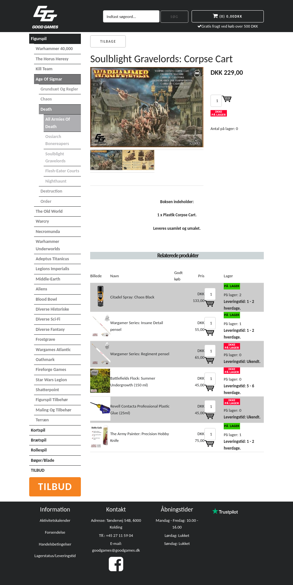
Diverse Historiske (52, 309)
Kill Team (44, 69)
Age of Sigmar (49, 79)
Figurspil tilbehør (52, 399)
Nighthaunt (55, 181)
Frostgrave (45, 339)
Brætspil (38, 440)
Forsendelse (55, 532)
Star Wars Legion (51, 380)
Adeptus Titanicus (52, 259)
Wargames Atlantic (53, 349)
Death (46, 109)
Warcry (42, 221)
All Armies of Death (57, 122)
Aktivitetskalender (55, 520)
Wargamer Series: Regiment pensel (139, 353)
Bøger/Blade (42, 460)
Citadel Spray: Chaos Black (132, 297)
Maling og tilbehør (53, 410)
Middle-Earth (48, 279)
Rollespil (39, 450)
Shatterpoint (47, 389)
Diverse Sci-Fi (48, 319)
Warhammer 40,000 (54, 48)
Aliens (41, 289)
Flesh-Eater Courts (62, 171)
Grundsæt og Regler (59, 89)
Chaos (46, 99)
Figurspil (39, 38)
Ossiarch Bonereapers (57, 140)
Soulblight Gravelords (55, 157)
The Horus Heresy (52, 59)
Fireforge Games (51, 369)
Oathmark (45, 359)
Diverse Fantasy (50, 329)
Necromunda (48, 231)
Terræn (42, 420)
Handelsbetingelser (55, 544)
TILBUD (37, 470)
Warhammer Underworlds (48, 245)
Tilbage (108, 41)
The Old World (49, 211)
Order (45, 201)
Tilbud (55, 486)
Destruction (51, 191)
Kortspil (38, 430)
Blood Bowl (46, 299)
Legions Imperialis (52, 268)
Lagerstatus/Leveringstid (55, 555)
